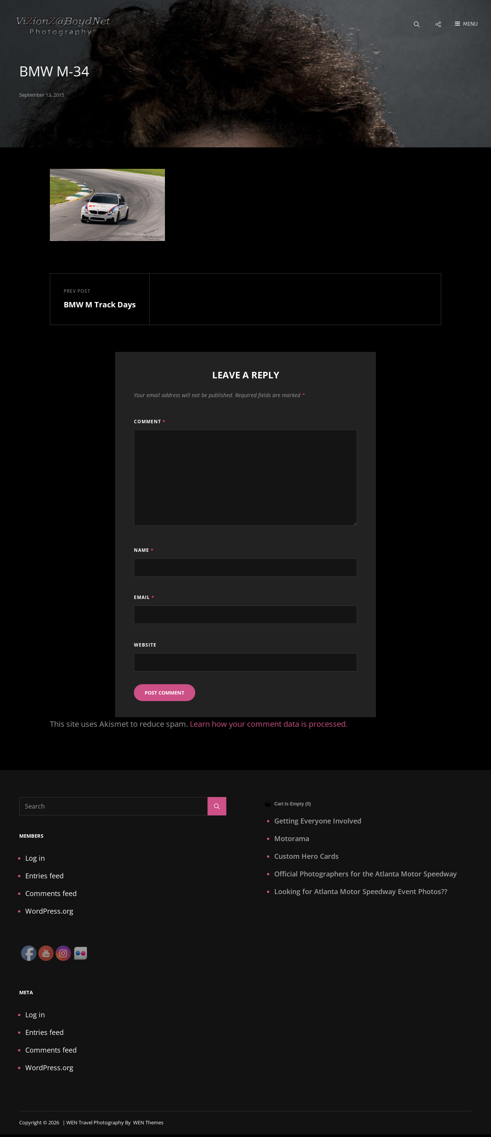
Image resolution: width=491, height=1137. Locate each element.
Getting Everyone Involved (317, 821)
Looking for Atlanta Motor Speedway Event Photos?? (360, 891)
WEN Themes (148, 1122)
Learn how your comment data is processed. (269, 724)
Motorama (291, 838)
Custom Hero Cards (306, 856)
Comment (150, 421)
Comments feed (51, 893)
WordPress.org (49, 911)
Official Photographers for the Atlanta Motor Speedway (365, 874)
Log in (35, 858)
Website (145, 645)
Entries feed (44, 876)
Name (144, 550)
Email (144, 597)
